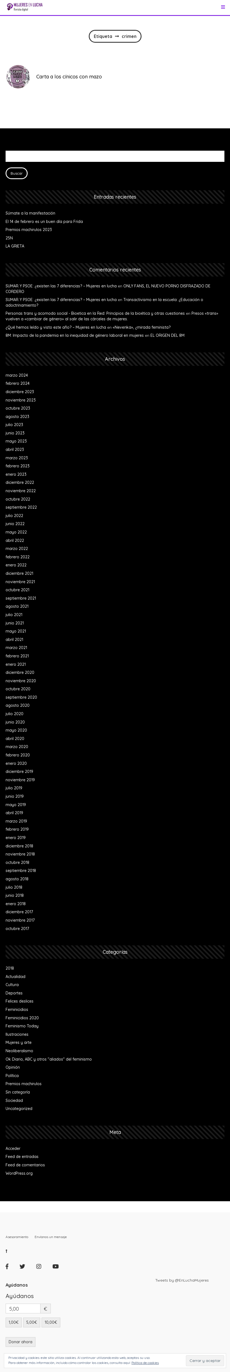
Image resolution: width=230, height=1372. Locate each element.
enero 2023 (16, 474)
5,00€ (31, 1322)
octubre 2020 (18, 688)
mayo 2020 (16, 730)
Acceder (13, 1148)
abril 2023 (15, 449)
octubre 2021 (17, 589)
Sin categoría (18, 1092)
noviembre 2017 (20, 920)
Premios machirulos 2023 (29, 229)
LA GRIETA (15, 246)
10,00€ (51, 1322)
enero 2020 (16, 763)
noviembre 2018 (20, 854)
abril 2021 (14, 639)
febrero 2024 (18, 383)
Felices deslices (19, 1001)
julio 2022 (14, 515)
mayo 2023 (16, 441)
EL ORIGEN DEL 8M (167, 335)
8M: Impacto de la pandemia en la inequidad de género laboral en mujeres (75, 335)
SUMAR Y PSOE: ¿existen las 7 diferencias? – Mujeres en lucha (61, 286)
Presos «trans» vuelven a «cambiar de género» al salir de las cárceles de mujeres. (112, 316)
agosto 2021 (17, 606)
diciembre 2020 (20, 672)
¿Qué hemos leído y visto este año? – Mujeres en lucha (56, 327)
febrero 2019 (17, 829)
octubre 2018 (17, 862)
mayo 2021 (16, 631)
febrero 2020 (18, 755)
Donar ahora (20, 1341)
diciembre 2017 (19, 911)
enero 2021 (16, 664)
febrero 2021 (17, 656)
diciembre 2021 (19, 573)
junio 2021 (15, 623)
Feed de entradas (22, 1156)
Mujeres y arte (19, 1042)
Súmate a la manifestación (30, 213)
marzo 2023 (17, 457)
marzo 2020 (17, 746)
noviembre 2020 (21, 680)
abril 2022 (15, 540)
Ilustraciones (17, 1034)
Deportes (14, 993)
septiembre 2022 (21, 507)
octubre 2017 (17, 928)
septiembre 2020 (21, 697)
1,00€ (14, 1322)
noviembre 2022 (21, 490)
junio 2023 (15, 433)
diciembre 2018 (19, 846)
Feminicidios (17, 1009)
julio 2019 (14, 787)
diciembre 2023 (20, 391)
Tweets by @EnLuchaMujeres (182, 1280)
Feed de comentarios (25, 1164)
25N (9, 238)
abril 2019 (14, 812)
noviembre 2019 (20, 779)
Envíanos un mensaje (51, 1237)
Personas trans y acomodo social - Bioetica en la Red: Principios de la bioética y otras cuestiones (95, 313)
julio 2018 (14, 887)
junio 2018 (15, 895)
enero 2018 (16, 903)
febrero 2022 (18, 556)
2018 (10, 968)
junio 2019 (15, 796)
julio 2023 (14, 424)
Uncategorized (19, 1108)
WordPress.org (19, 1173)
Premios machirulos (24, 1083)
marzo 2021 (16, 647)
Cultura (12, 984)
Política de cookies (145, 1363)
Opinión (13, 1067)
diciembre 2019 (19, 771)
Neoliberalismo (19, 1050)
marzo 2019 (16, 821)
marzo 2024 (17, 375)
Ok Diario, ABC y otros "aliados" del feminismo (49, 1059)
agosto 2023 (17, 416)
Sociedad (14, 1100)
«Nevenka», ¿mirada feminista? (142, 327)
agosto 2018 (17, 878)
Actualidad (15, 976)
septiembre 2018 (21, 870)
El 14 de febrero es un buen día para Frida (44, 221)
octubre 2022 (18, 499)
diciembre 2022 (20, 482)
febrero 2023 (18, 465)
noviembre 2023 (21, 400)
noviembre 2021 (20, 581)
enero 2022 (16, 565)
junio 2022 (15, 523)
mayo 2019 (16, 804)
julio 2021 (14, 614)
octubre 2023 (18, 408)
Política (12, 1075)
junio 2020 (15, 722)
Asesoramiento (17, 1237)
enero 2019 (16, 837)
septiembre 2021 (21, 598)
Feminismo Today (22, 1026)
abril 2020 (15, 738)
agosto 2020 (18, 705)
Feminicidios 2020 (22, 1017)
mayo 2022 (16, 532)
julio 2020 (14, 713)
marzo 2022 (17, 548)
